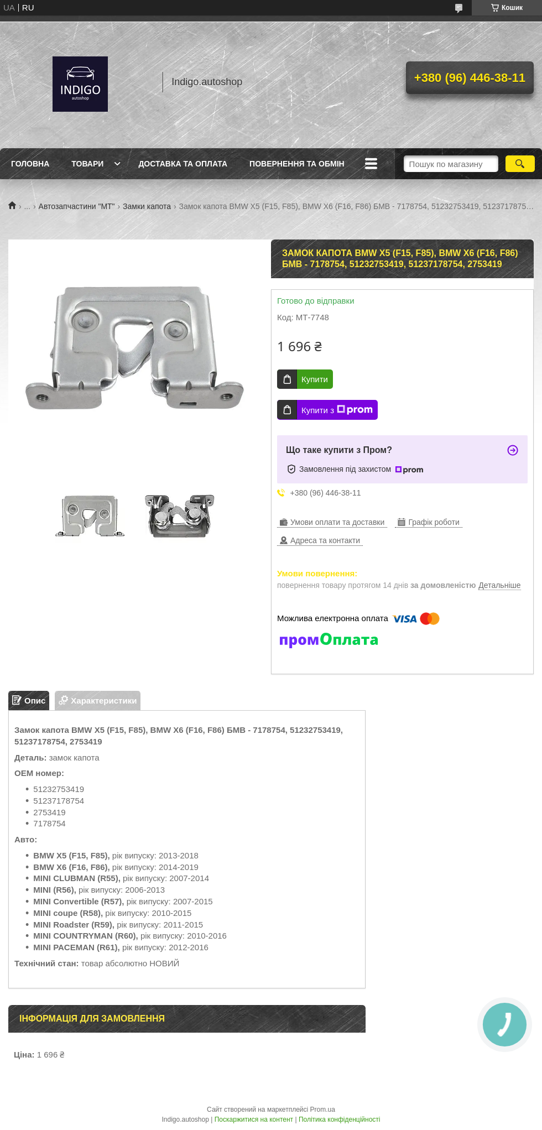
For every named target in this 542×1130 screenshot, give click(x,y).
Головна (30, 163)
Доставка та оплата (182, 163)
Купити (314, 379)
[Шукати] (520, 163)
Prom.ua (322, 1109)
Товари (87, 163)
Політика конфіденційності (340, 1119)
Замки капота (147, 206)
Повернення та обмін (297, 163)
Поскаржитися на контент (254, 1119)
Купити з (337, 410)
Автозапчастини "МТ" (77, 206)
